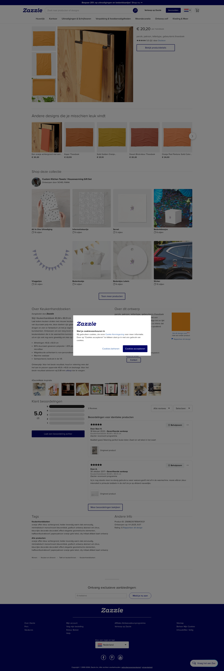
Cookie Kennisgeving (114, 334)
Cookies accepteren (135, 348)
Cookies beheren (110, 348)
